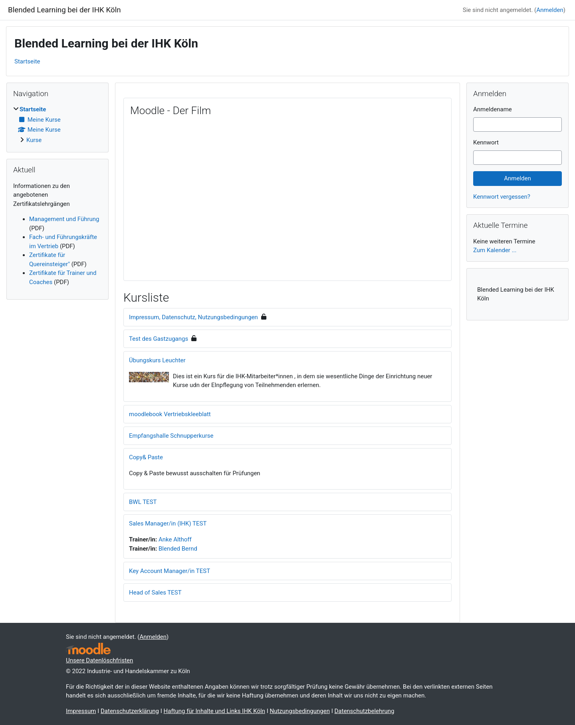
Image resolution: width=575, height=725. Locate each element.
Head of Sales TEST (155, 592)
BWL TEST (143, 502)
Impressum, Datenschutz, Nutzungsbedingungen (193, 317)
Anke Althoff (175, 539)
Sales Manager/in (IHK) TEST (167, 523)
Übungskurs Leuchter (157, 360)
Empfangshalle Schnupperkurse (171, 435)
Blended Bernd (178, 548)
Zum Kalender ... (495, 250)
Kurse (34, 140)
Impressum (81, 711)
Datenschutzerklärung (130, 711)
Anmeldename (492, 109)
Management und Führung (64, 219)
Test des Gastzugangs (158, 338)
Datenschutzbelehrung (364, 711)
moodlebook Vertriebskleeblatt (170, 414)
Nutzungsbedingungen (299, 711)
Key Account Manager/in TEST (169, 571)
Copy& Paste (146, 457)
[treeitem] (57, 124)
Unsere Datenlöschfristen (99, 660)
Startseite (27, 61)
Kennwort (486, 142)
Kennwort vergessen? (501, 196)
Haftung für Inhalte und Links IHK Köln (214, 711)
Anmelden (549, 10)
